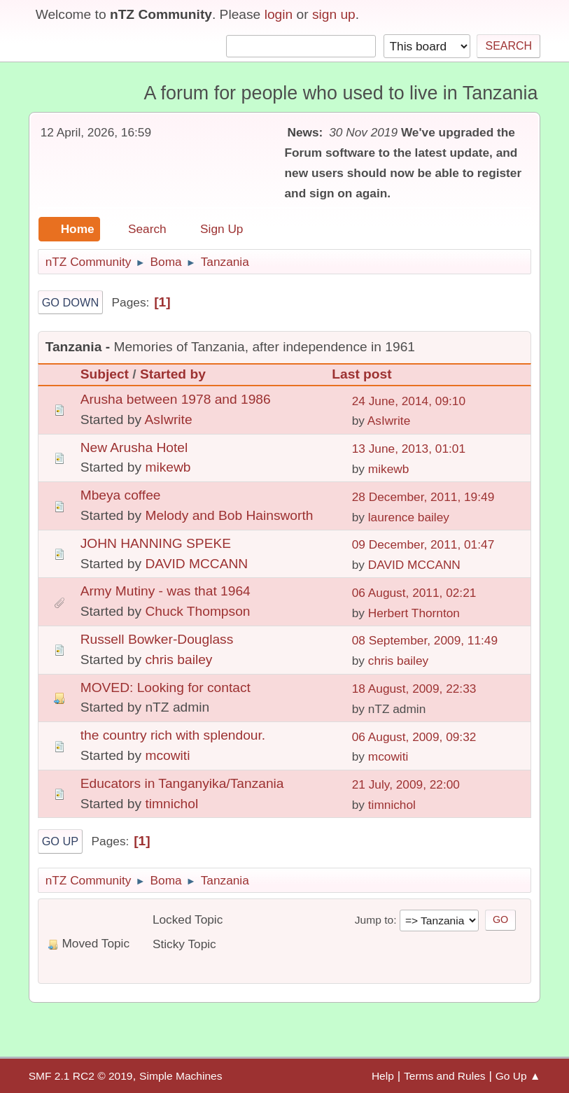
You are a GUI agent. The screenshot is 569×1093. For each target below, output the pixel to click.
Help (383, 1076)
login (279, 14)
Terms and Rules (445, 1076)
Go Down (70, 302)
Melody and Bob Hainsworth (229, 515)
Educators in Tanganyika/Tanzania (182, 783)
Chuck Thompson (197, 611)
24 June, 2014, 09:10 (408, 401)
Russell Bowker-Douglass (157, 639)
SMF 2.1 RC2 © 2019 (81, 1076)
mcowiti (167, 755)
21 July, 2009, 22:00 (406, 784)
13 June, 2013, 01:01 (408, 449)
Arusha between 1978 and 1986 (175, 399)
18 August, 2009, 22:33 (414, 689)
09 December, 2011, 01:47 (423, 544)
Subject (104, 374)
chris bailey (178, 659)
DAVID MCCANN (196, 563)
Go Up (60, 841)
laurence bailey (408, 517)
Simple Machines (180, 1076)
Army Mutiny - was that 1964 (165, 591)
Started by (173, 374)
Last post (368, 374)
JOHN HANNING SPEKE (155, 543)
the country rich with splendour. (173, 735)
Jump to (374, 920)
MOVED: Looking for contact (165, 687)
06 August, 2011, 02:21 (414, 593)
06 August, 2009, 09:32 (414, 737)
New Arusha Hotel (134, 447)
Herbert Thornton (414, 613)
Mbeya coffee (120, 495)
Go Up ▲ (518, 1076)
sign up (334, 14)
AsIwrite (168, 419)
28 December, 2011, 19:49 (423, 497)
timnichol (171, 803)
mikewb (167, 467)
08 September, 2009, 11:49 (425, 640)
